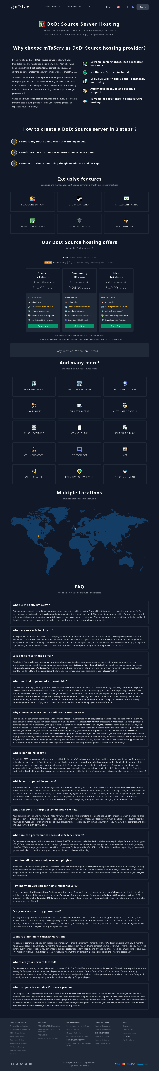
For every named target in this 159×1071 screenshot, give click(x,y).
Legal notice (74, 1066)
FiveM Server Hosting (17, 1037)
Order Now (43, 326)
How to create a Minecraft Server (77, 1026)
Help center (127, 1026)
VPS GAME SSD (43, 1035)
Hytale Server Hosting (17, 1054)
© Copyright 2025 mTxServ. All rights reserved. (79, 1063)
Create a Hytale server (102, 1043)
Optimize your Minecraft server (77, 1037)
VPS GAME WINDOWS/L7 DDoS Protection (49, 1031)
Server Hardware (129, 1030)
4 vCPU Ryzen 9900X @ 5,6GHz (116, 307)
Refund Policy (84, 1066)
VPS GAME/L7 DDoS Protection (49, 1026)
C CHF (93, 257)
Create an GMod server (103, 1026)
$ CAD (86, 257)
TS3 (88, 6)
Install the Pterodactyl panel (48, 1038)
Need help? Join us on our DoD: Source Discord (79, 592)
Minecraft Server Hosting (19, 1026)
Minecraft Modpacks (73, 1033)
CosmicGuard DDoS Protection (42, 320)
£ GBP (72, 257)
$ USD (79, 257)
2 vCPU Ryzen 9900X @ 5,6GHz (79, 307)
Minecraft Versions (73, 1030)
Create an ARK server (102, 1037)
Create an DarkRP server (103, 1030)
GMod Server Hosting (17, 1033)
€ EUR (65, 257)
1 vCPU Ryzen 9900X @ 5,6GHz (42, 307)
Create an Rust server (102, 1040)
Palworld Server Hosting (18, 1050)
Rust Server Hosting (17, 1040)
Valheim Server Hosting (18, 1043)
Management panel (129, 1033)
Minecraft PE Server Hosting (20, 1030)
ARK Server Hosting (17, 1047)
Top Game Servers (129, 1040)
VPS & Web (74, 6)
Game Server (52, 6)
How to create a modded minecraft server (78, 1044)
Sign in (143, 7)
